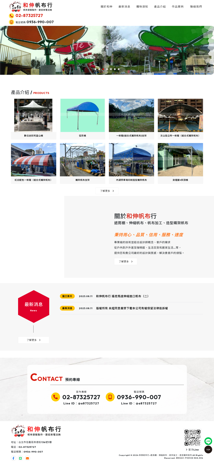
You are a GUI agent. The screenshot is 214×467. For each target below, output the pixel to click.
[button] (95, 69)
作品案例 (178, 6)
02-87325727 (81, 397)
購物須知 (142, 6)
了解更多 (107, 190)
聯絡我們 (196, 6)
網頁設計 (180, 458)
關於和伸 (107, 6)
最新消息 (124, 6)
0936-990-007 (139, 397)
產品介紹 (160, 6)
